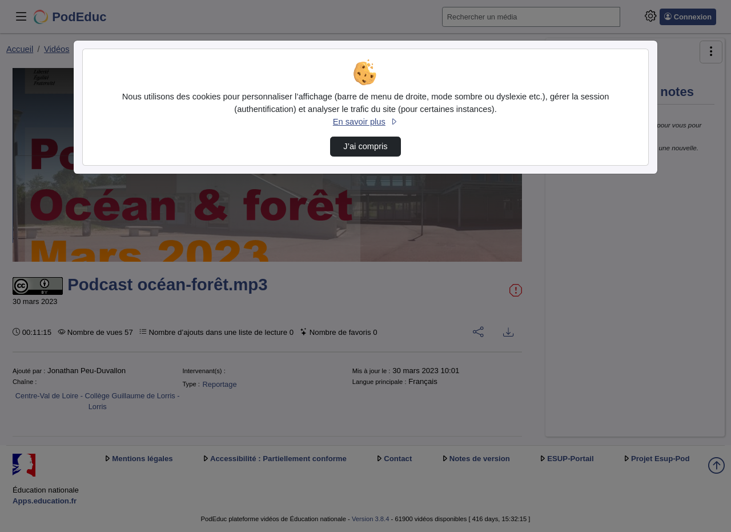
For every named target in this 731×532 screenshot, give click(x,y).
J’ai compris (365, 146)
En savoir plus (365, 121)
